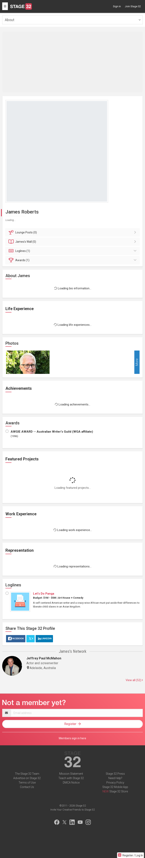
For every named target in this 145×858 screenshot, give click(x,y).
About (9, 20)
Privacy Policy (115, 782)
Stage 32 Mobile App (115, 787)
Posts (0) (73, 232)
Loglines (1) (73, 251)
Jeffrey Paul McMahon (43, 658)
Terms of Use (27, 782)
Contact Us (27, 787)
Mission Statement (71, 773)
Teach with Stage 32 (71, 778)
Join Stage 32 (133, 6)
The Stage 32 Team (27, 773)
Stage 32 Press (115, 773)
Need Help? (115, 778)
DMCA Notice (71, 782)
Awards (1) (73, 260)
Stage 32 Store (118, 791)
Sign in (117, 6)
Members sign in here (72, 738)
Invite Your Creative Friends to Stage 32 (72, 809)
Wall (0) (73, 241)
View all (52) (134, 680)
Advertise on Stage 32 (27, 778)
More (137, 362)
